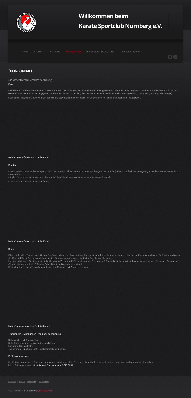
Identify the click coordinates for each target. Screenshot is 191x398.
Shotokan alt (39, 365)
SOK (64, 365)
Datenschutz (44, 382)
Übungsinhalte (73, 51)
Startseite (12, 382)
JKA (70, 365)
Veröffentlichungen (131, 51)
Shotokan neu (54, 365)
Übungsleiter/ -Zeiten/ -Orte (101, 51)
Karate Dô (56, 51)
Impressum (31, 382)
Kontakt (22, 382)
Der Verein (39, 51)
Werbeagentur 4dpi (45, 391)
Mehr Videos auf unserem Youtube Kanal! (29, 157)
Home (25, 51)
